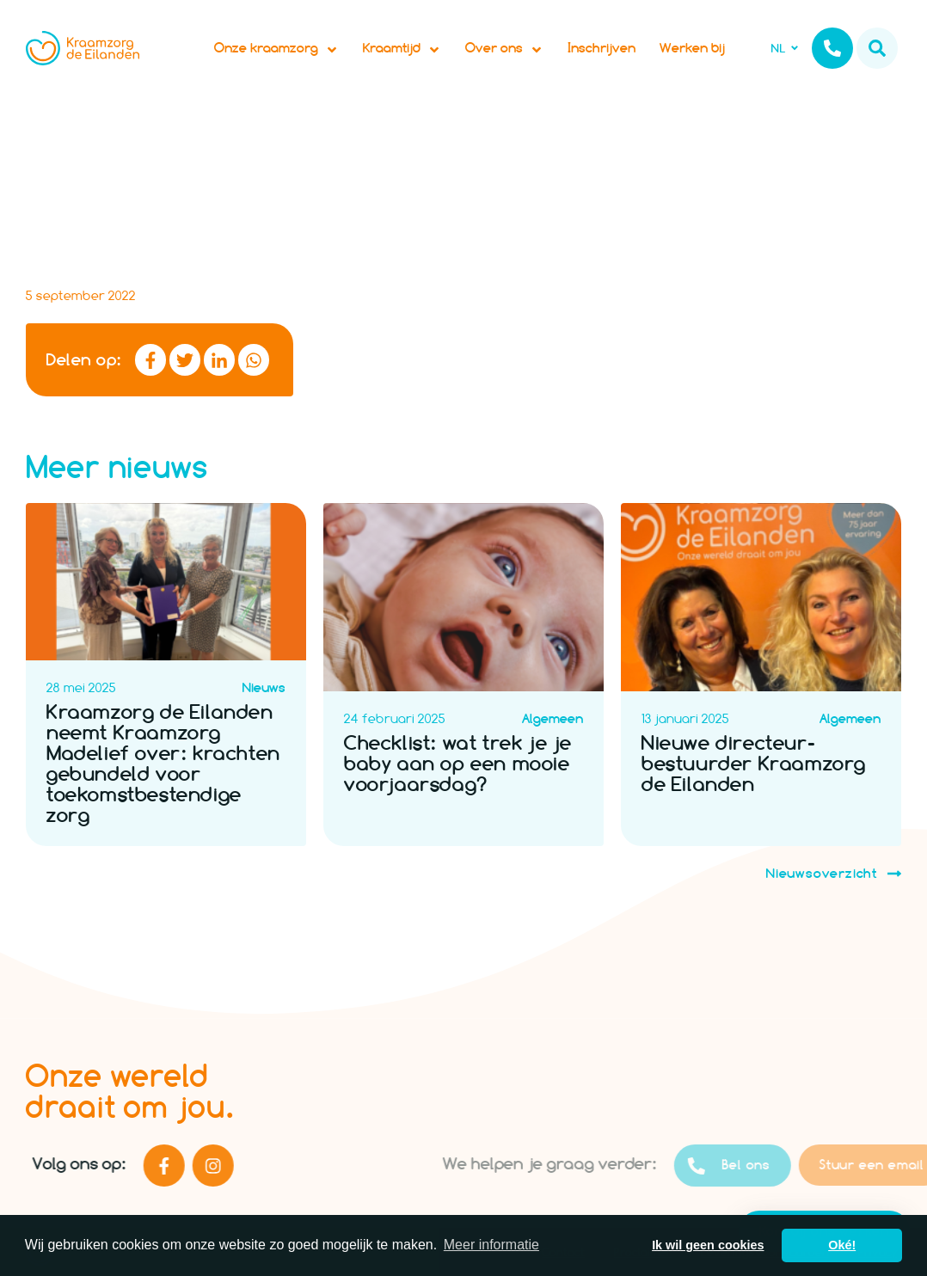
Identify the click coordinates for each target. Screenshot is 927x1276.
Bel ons (764, 1166)
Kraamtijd (402, 48)
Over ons (504, 48)
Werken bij (692, 47)
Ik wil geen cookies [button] (708, 1245)
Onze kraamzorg (276, 48)
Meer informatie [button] (491, 1244)
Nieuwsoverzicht (833, 873)
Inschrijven (601, 47)
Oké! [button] (842, 1245)
